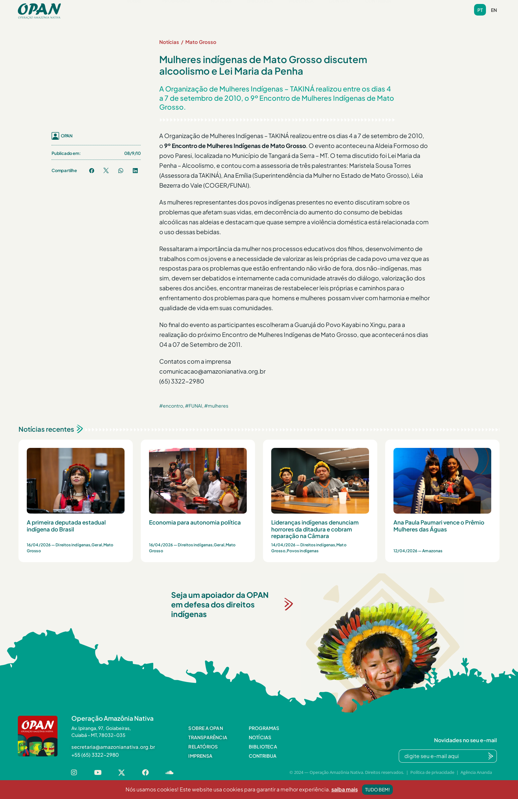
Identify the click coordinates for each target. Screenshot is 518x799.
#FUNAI (193, 406)
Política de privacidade (432, 772)
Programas (179, 11)
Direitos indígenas (73, 544)
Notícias (221, 11)
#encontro (171, 406)
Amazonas (432, 550)
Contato (339, 11)
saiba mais (344, 794)
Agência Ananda (476, 772)
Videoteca (301, 11)
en (494, 10)
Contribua (378, 11)
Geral (97, 544)
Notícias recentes (46, 429)
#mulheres (216, 406)
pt (480, 10)
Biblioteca (260, 11)
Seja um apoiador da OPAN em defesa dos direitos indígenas (220, 604)
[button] (137, 11)
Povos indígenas (303, 550)
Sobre (137, 11)
